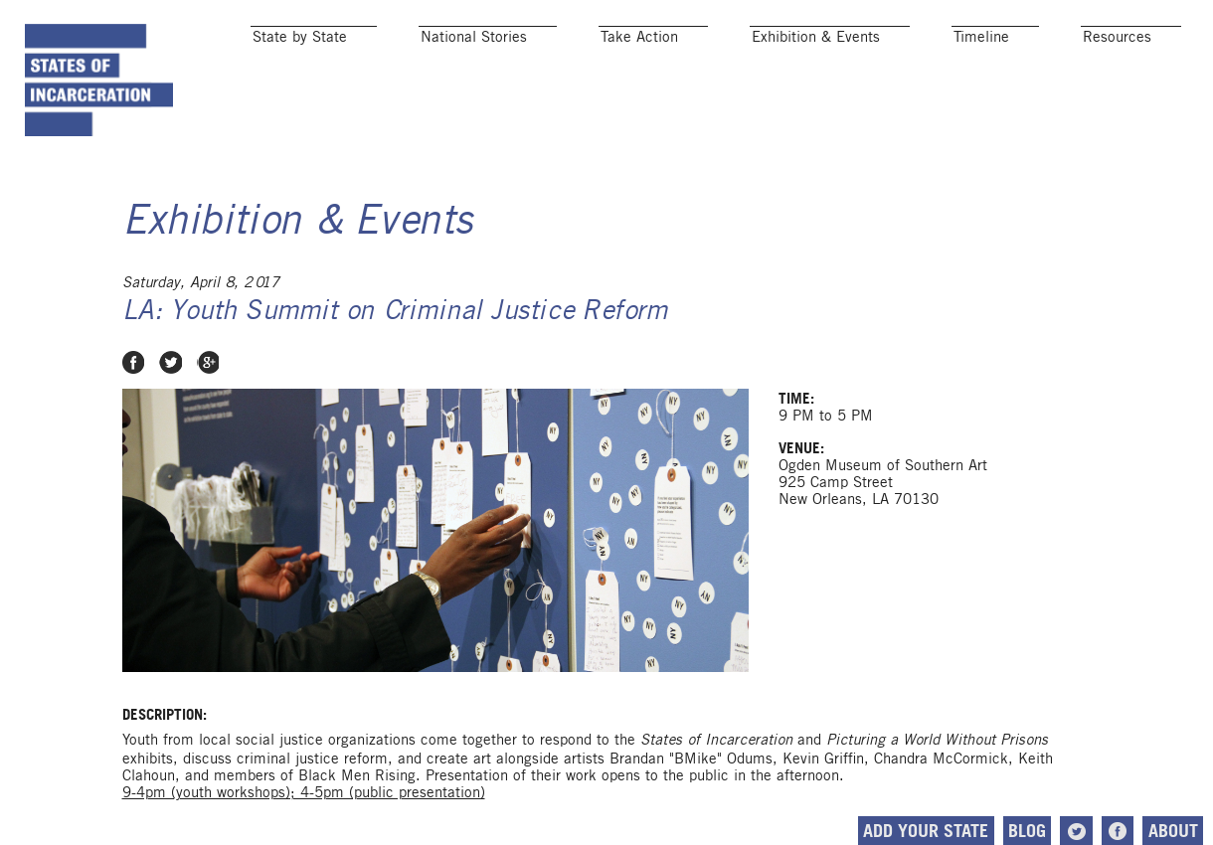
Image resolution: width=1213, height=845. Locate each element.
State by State (300, 36)
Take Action (639, 36)
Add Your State (925, 830)
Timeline (981, 36)
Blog (1027, 830)
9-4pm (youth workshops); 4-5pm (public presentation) (303, 791)
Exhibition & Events (816, 36)
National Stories (474, 36)
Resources (1117, 36)
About (1173, 830)
